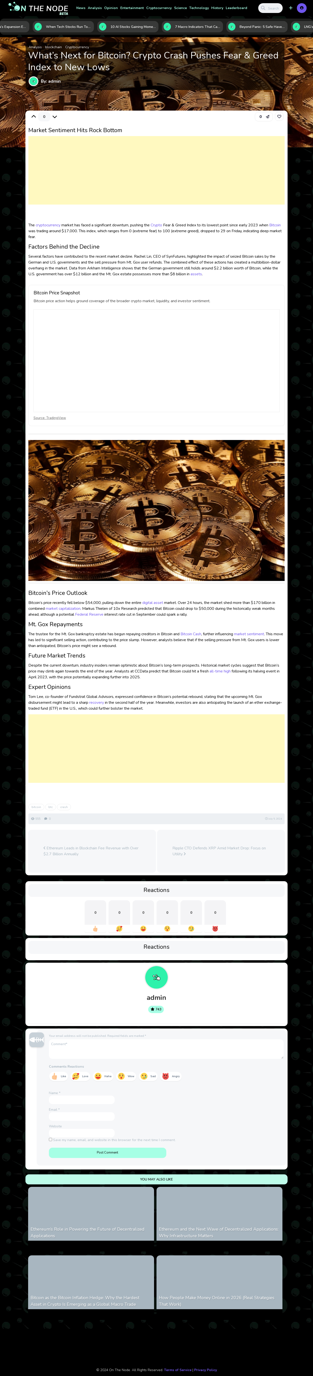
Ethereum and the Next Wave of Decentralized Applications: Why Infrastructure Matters (219, 1232)
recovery (96, 702)
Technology (199, 8)
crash (64, 807)
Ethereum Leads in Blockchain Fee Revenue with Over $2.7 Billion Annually (91, 851)
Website (55, 1126)
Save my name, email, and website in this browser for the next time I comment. (114, 1140)
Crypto (156, 225)
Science (180, 8)
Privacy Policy (205, 1370)
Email (54, 1109)
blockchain (53, 47)
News (80, 8)
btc (50, 807)
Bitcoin (275, 225)
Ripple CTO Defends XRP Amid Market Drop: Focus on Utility (219, 851)
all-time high (220, 671)
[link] (279, 116)
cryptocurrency (48, 225)
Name (54, 1093)
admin (156, 997)
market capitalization (63, 608)
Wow (131, 1076)
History (217, 8)
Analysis (95, 8)
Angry (176, 1076)
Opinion (111, 8)
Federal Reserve (89, 614)
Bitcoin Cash (190, 634)
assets (196, 274)
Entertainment (132, 8)
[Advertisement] (156, 175)
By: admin (51, 81)
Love (85, 1076)
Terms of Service (177, 1370)
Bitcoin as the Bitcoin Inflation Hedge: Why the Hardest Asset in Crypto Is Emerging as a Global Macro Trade (85, 1301)
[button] (291, 8)
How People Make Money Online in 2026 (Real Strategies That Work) (216, 1301)
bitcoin (36, 807)
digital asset (152, 602)
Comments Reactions (66, 1066)
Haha (108, 1076)
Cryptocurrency (159, 8)
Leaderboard (236, 8)
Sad (153, 1076)
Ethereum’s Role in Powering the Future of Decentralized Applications (88, 1232)
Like (63, 1076)
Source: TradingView (50, 418)
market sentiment (249, 634)
